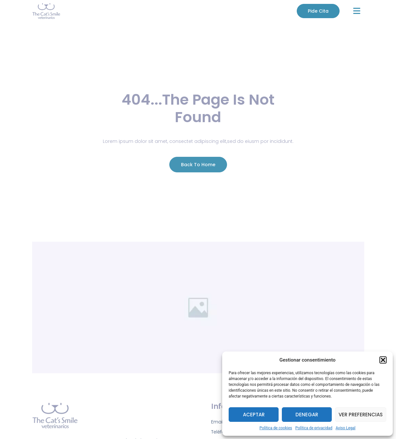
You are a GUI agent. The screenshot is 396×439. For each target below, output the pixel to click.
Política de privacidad (313, 428)
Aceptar (254, 414)
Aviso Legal (345, 428)
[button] (383, 360)
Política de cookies (275, 428)
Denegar (306, 414)
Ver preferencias (361, 414)
